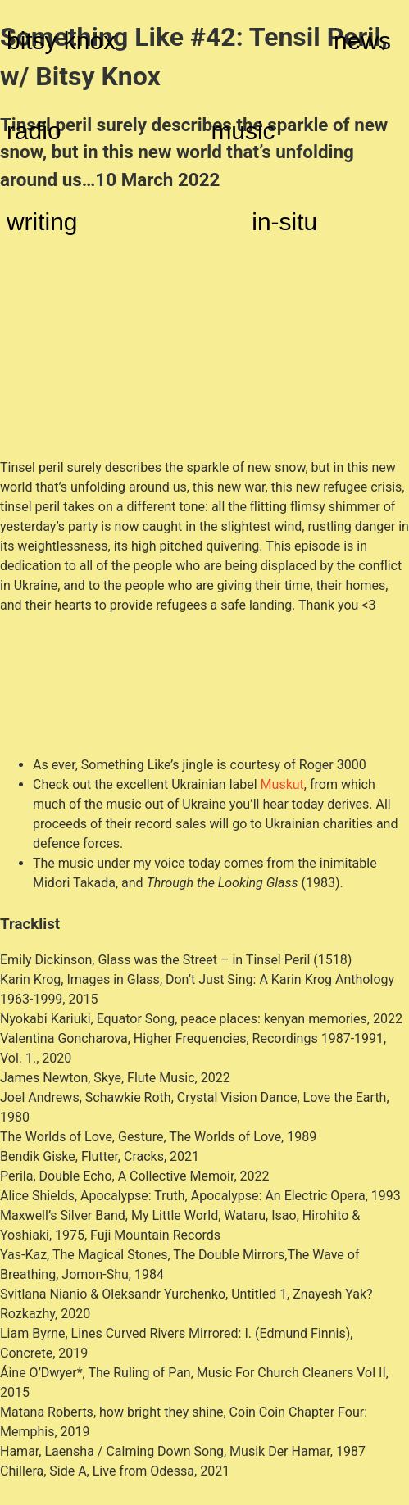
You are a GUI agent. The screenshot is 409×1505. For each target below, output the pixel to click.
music (243, 130)
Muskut (282, 784)
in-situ (284, 221)
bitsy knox (61, 40)
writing (42, 221)
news (362, 40)
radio (34, 130)
